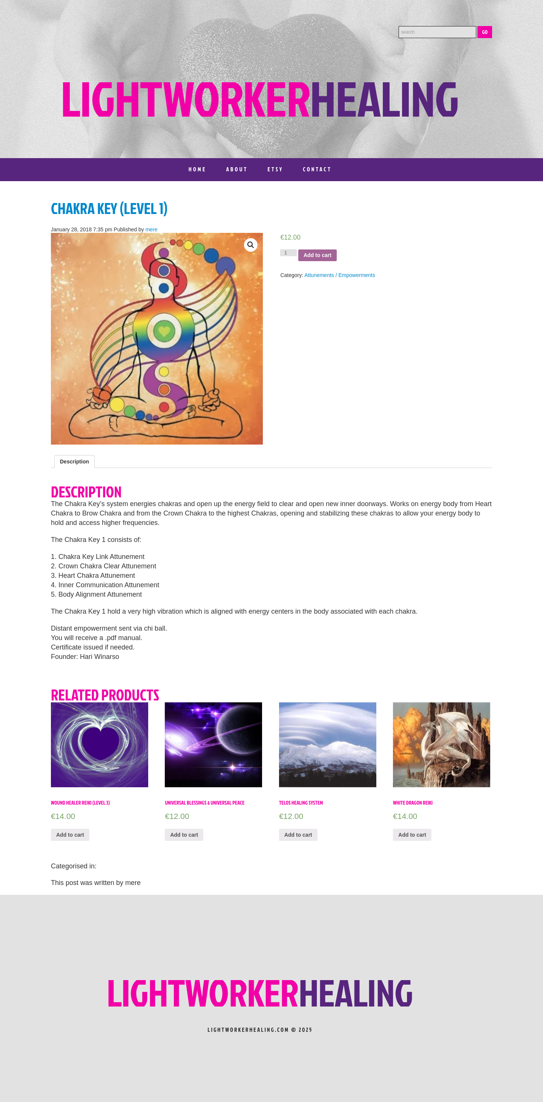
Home (198, 169)
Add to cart (317, 255)
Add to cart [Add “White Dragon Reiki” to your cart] (412, 835)
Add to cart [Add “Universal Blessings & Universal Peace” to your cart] (184, 835)
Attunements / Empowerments (339, 275)
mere (152, 229)
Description (74, 462)
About (237, 169)
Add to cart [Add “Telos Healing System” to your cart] (298, 835)
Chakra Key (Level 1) (109, 208)
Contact (317, 169)
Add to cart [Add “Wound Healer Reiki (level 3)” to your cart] (70, 835)
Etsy (275, 169)
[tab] (74, 461)
